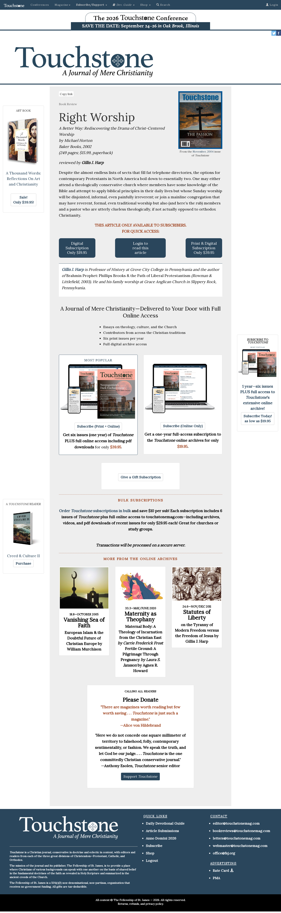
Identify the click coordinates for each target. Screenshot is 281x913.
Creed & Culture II (23, 555)
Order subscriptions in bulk (95, 510)
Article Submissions (162, 831)
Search (163, 4)
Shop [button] (145, 4)
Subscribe (154, 846)
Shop (150, 853)
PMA (216, 878)
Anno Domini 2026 (161, 838)
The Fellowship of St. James (131, 900)
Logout (152, 860)
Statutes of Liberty (196, 615)
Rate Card (221, 870)
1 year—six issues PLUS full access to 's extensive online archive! (257, 397)
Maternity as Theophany (140, 616)
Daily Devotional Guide (165, 823)
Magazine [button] (62, 4)
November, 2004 (203, 151)
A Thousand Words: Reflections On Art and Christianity (23, 178)
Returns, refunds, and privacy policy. (140, 904)
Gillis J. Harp (73, 269)
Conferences (40, 4)
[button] (91, 5)
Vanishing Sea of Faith (84, 622)
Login (272, 4)
